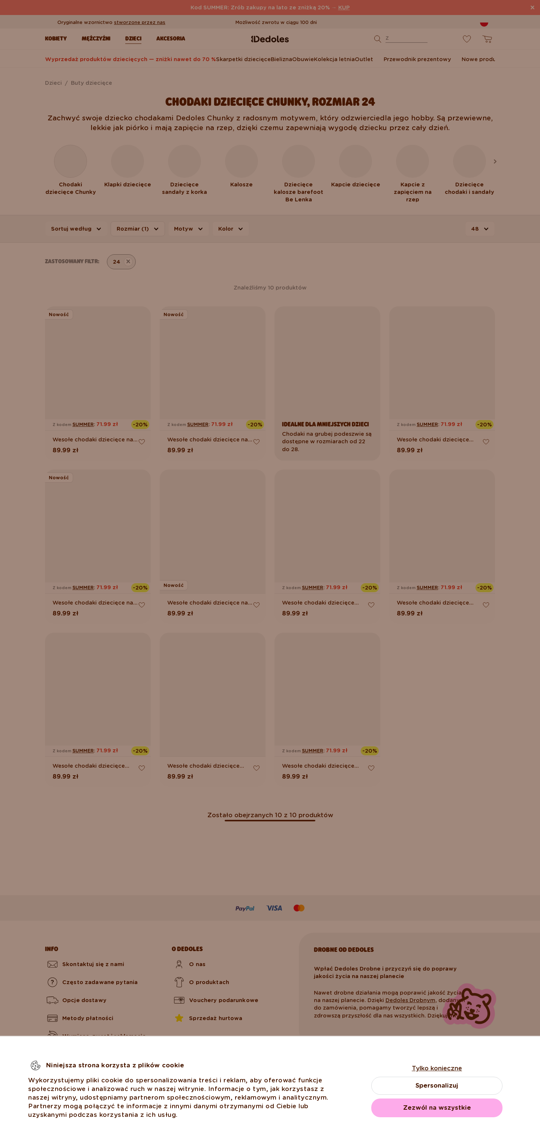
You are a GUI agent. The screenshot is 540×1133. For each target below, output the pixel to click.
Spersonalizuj (437, 1085)
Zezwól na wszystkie (437, 1107)
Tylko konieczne (437, 1068)
